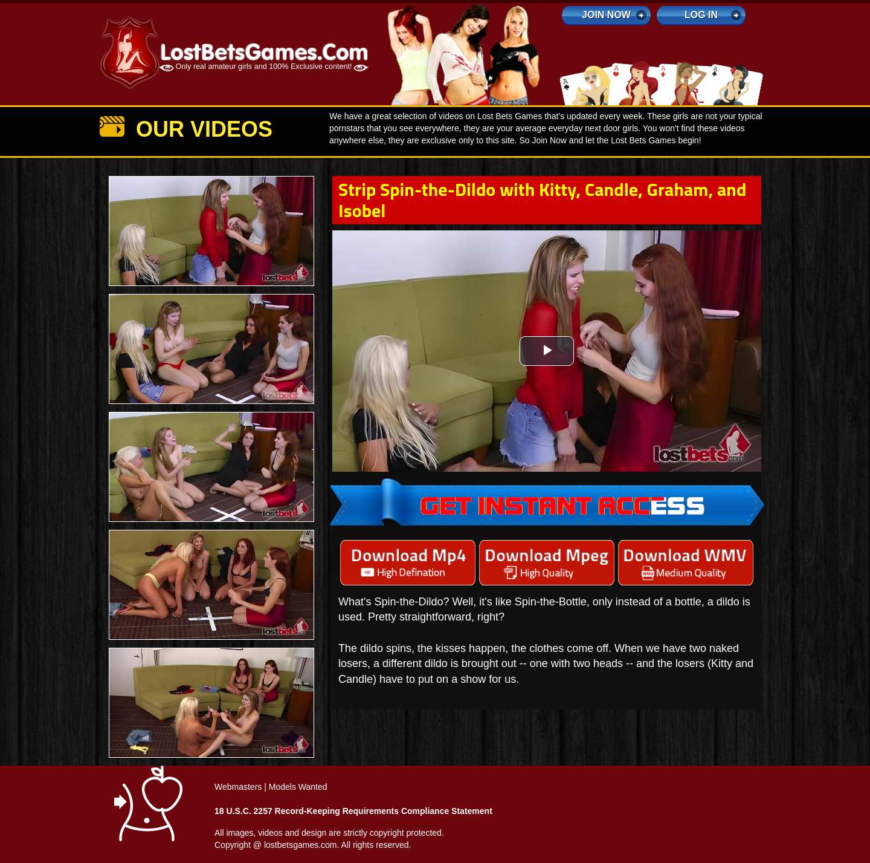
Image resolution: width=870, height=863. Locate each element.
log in (701, 15)
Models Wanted (298, 787)
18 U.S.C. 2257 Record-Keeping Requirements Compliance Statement (353, 811)
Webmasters (238, 787)
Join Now (606, 15)
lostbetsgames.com (300, 845)
